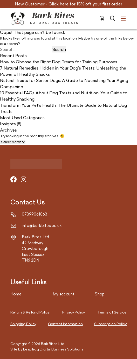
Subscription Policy (110, 323)
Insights (8, 124)
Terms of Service (112, 312)
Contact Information (65, 323)
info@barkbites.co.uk (42, 225)
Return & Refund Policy (30, 312)
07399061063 (34, 214)
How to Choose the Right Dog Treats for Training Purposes (58, 62)
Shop (100, 294)
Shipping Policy (23, 323)
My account (63, 294)
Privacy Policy (73, 312)
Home (16, 294)
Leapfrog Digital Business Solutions (53, 349)
